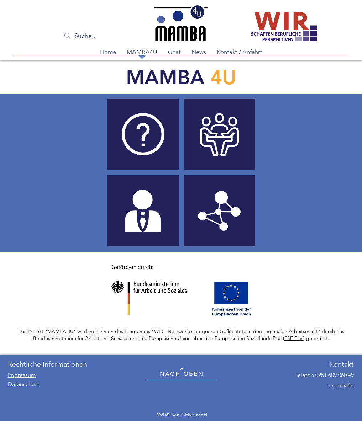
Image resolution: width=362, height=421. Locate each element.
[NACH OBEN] (181, 372)
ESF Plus (293, 338)
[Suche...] (100, 36)
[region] (143, 134)
